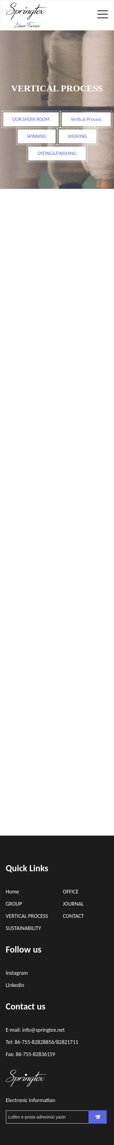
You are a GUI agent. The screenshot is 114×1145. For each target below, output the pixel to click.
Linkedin (15, 985)
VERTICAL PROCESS (27, 916)
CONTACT (73, 916)
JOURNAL (73, 903)
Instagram (17, 973)
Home (12, 891)
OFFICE (70, 891)
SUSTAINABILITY (23, 928)
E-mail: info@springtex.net (35, 1030)
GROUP (14, 903)
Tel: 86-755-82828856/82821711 (42, 1042)
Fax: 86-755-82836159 (30, 1054)
